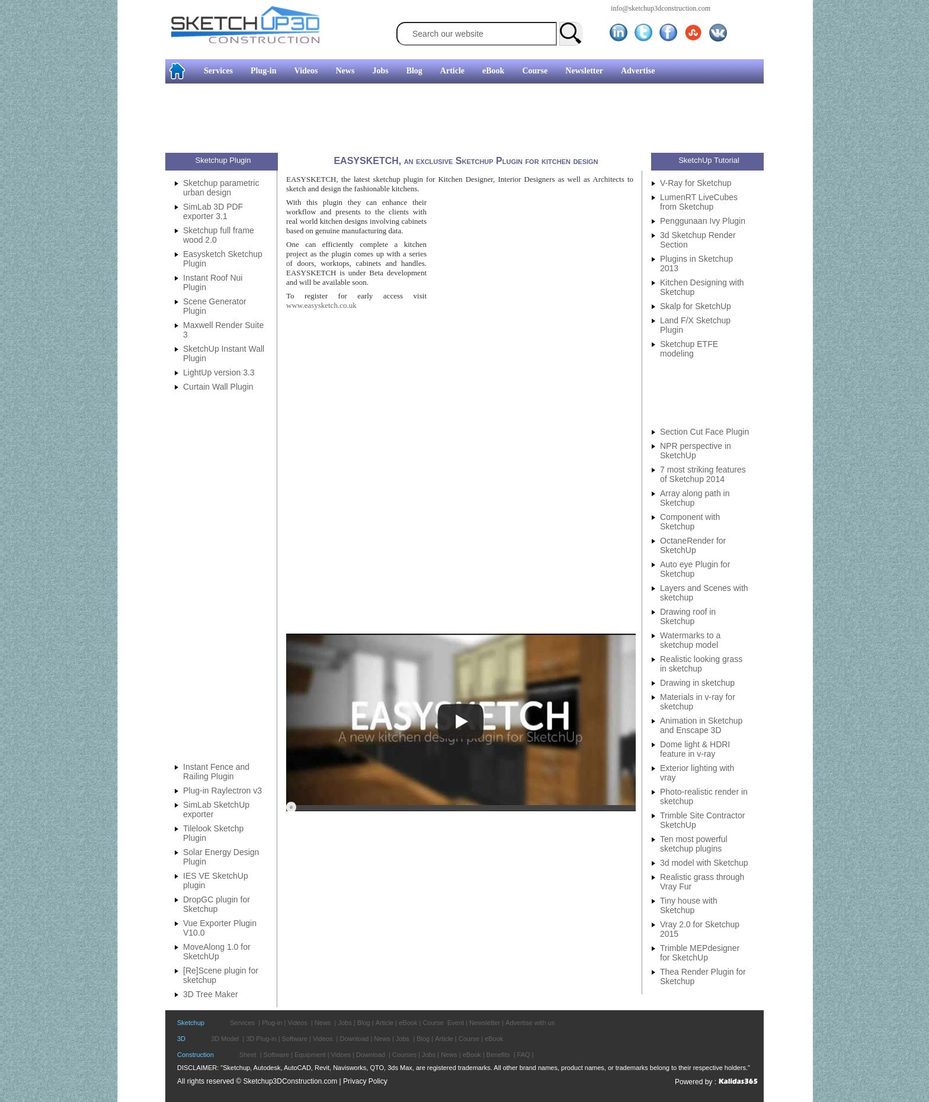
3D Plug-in (261, 1038)
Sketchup (190, 1022)
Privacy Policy (365, 1081)
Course (534, 70)
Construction (195, 1054)
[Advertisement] (47, 180)
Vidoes (341, 1054)
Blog (414, 70)
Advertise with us (530, 1022)
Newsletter (584, 70)
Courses (404, 1054)
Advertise (638, 70)
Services (218, 70)
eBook (493, 70)
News (345, 70)
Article (452, 70)
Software (294, 1038)
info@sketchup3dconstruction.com (660, 8)
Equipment (310, 1054)
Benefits (498, 1054)
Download (354, 1038)
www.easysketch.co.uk (321, 305)
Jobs (380, 70)
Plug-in (264, 70)
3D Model (225, 1038)
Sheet (248, 1054)
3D (181, 1038)
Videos (306, 70)
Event (455, 1022)
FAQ (523, 1054)
